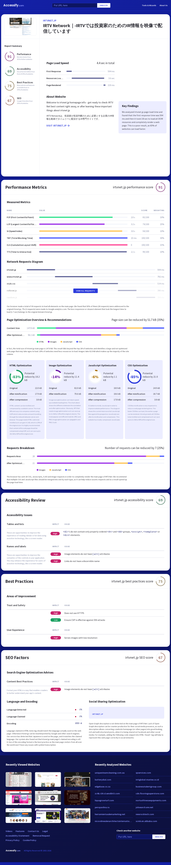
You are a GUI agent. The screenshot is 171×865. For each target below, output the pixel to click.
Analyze (104, 5)
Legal (45, 831)
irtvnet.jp (49, 20)
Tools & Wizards (149, 5)
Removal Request (41, 835)
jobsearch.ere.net (144, 807)
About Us (164, 5)
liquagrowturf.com (104, 800)
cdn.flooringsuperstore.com (150, 793)
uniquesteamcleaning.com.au (110, 772)
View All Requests (85, 291)
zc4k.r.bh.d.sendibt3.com (107, 793)
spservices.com (143, 772)
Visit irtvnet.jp (58, 125)
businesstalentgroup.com (149, 786)
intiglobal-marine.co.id (147, 779)
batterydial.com (103, 779)
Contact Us (33, 831)
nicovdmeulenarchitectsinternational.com (114, 821)
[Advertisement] (98, 48)
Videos (9, 831)
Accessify (13, 5)
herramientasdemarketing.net (110, 814)
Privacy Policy (12, 840)
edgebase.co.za (102, 786)
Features (20, 831)
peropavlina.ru (102, 807)
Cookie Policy (29, 840)
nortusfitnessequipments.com (151, 800)
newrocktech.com (145, 814)
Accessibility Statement (17, 835)
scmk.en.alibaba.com (146, 821)
